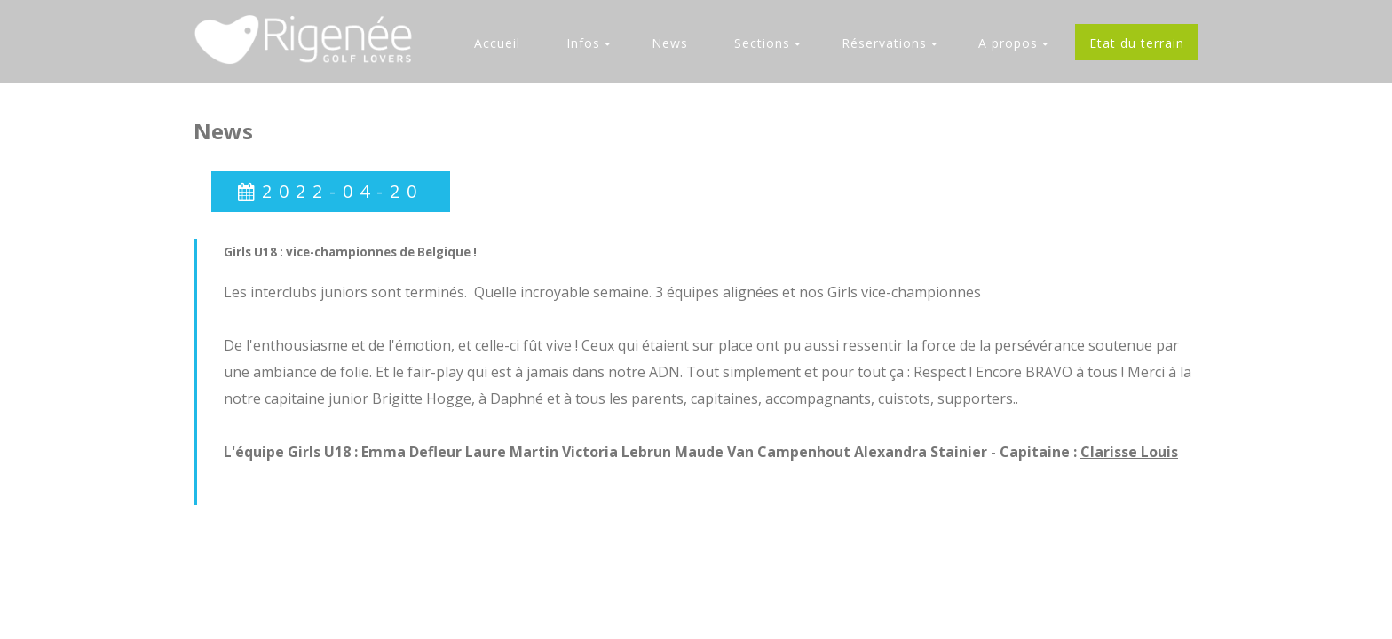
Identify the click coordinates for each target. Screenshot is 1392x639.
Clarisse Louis (1129, 452)
